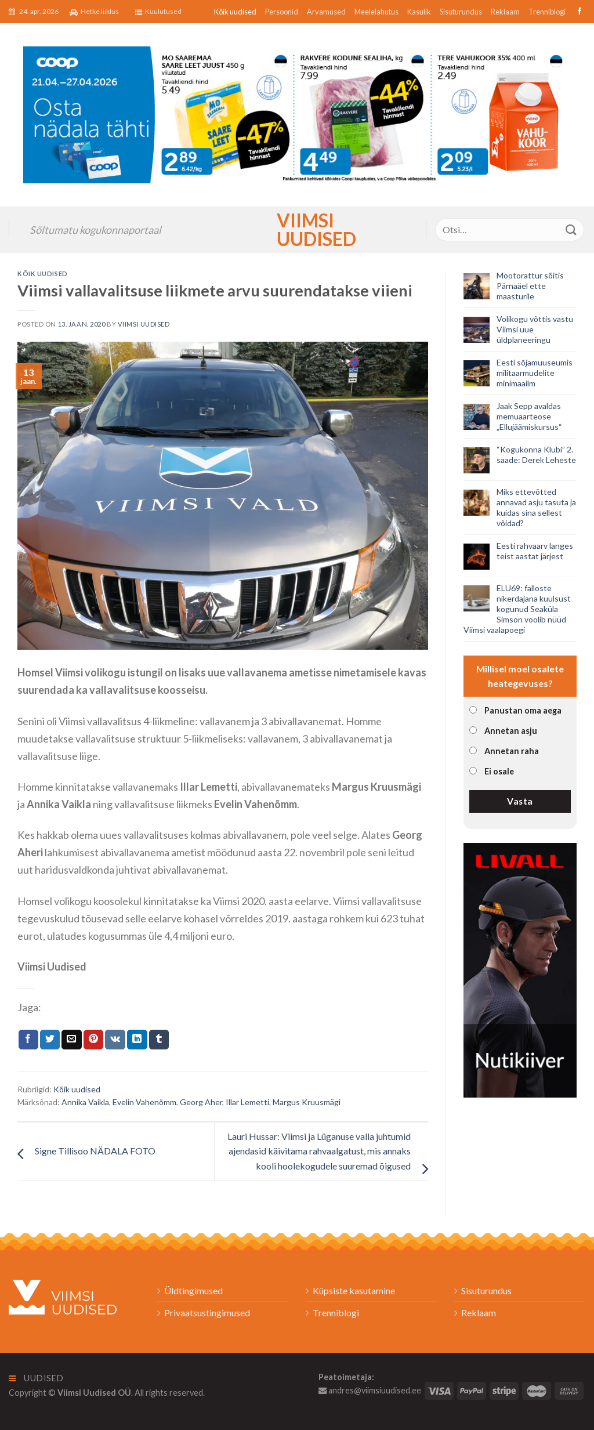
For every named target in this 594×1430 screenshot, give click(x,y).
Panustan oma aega (523, 710)
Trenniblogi (547, 11)
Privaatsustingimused (207, 1312)
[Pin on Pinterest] (93, 1039)
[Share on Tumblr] (159, 1039)
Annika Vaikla (85, 1102)
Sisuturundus (461, 11)
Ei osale (499, 771)
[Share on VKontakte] (115, 1039)
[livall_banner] (520, 968)
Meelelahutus (376, 11)
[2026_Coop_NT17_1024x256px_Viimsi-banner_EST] (297, 113)
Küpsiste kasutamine (354, 1290)
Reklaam (505, 11)
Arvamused (326, 11)
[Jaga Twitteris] (50, 1039)
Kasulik (419, 11)
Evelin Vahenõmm (144, 1102)
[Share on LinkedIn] (137, 1039)
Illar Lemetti (247, 1102)
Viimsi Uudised (297, 229)
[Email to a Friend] (71, 1039)
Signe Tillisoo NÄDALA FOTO (95, 1150)
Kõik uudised (235, 11)
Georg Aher (201, 1102)
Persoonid (281, 11)
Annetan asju (510, 731)
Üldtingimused (193, 1290)
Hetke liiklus (94, 11)
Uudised (36, 1378)
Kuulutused (158, 11)
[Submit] (571, 229)
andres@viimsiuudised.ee (369, 1390)
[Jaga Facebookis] (28, 1039)
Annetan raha (511, 751)
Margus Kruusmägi (307, 1102)
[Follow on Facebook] (578, 12)
